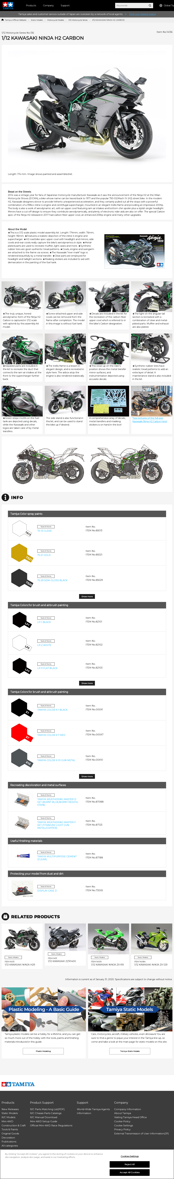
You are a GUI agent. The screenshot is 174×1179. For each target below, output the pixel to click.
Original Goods (10, 1133)
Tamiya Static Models (130, 1051)
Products (31, 5)
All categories (10, 1145)
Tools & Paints (10, 1129)
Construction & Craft (14, 1125)
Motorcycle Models (55, 20)
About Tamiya (122, 1113)
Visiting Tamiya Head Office (130, 1117)
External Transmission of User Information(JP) (141, 1133)
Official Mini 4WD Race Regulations (51, 1125)
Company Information (127, 1109)
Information (84, 1113)
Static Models (37, 20)
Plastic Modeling (43, 1051)
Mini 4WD (7, 1121)
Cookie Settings (123, 1125)
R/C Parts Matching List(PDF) (47, 1109)
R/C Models (8, 1117)
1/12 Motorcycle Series (77, 20)
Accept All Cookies (130, 1172)
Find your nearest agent (142, 14)
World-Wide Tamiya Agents (93, 1109)
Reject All (129, 1164)
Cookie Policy (122, 1121)
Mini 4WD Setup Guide (43, 1121)
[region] (87, 1164)
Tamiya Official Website (15, 20)
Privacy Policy (122, 1129)
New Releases (10, 1109)
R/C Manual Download (43, 1117)
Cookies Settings (130, 1156)
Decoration (8, 1137)
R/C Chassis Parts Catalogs (45, 1113)
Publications (9, 1141)
